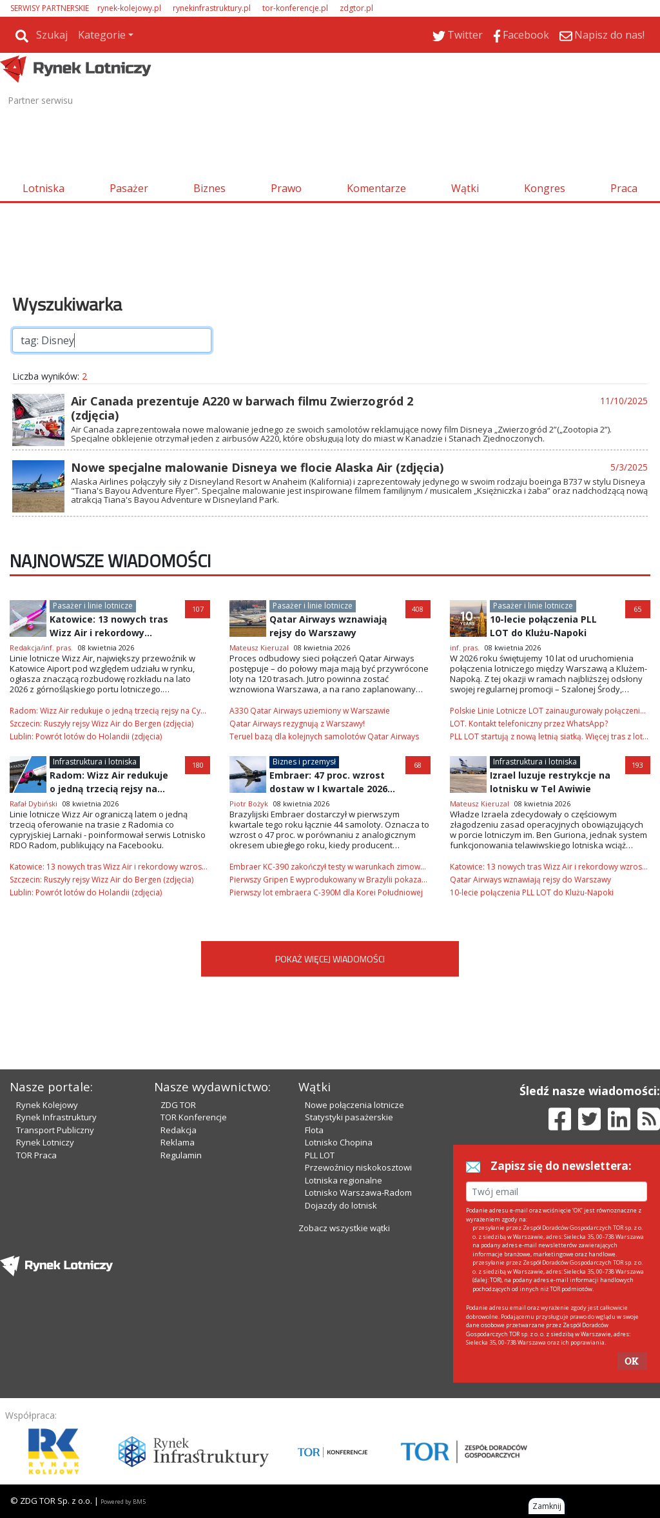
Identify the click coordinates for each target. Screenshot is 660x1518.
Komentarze (376, 188)
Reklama (177, 1142)
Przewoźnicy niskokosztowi (358, 1167)
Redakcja (178, 1130)
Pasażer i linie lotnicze (93, 605)
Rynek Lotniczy (45, 1142)
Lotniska (43, 188)
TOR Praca (36, 1155)
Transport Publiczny (55, 1130)
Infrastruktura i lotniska (95, 761)
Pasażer (129, 188)
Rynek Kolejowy (47, 1105)
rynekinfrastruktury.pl (212, 8)
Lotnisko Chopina (339, 1142)
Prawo (286, 188)
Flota (314, 1130)
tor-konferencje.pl (295, 8)
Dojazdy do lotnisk (341, 1205)
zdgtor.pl (356, 8)
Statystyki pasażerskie (349, 1117)
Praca (623, 188)
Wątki (465, 188)
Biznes (209, 188)
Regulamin (181, 1155)
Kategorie (102, 35)
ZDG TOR (178, 1105)
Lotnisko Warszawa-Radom (358, 1192)
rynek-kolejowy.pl (129, 8)
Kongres (544, 188)
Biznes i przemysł (304, 761)
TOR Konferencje (193, 1117)
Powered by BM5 (123, 1501)
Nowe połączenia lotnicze (354, 1105)
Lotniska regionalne (343, 1180)
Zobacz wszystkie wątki (344, 1228)
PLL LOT (320, 1155)
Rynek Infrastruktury (56, 1117)
